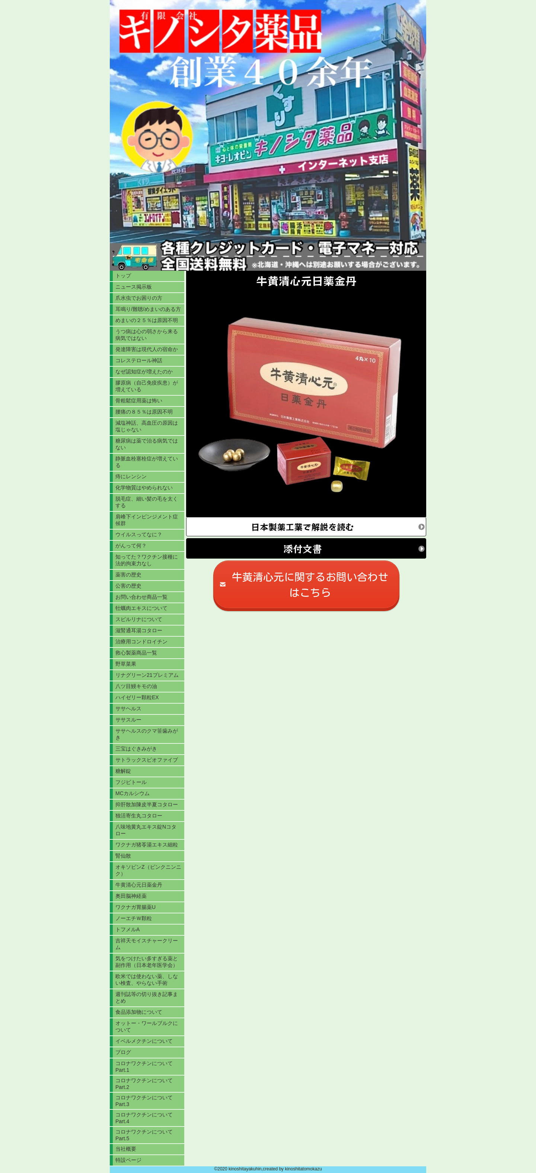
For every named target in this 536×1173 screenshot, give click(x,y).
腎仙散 (123, 856)
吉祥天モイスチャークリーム (146, 944)
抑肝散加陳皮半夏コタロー (146, 804)
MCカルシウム (132, 793)
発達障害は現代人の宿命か (146, 349)
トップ (123, 276)
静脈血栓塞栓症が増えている (146, 462)
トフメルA (127, 929)
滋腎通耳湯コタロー (138, 630)
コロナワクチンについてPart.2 (144, 1083)
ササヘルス (128, 708)
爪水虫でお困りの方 (138, 298)
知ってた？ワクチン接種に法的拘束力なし (146, 560)
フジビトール (131, 782)
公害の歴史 (128, 586)
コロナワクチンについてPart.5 (144, 1135)
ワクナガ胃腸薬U (135, 907)
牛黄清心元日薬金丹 (138, 885)
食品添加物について (138, 1012)
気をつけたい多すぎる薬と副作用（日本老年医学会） (146, 961)
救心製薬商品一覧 (136, 653)
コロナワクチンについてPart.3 (144, 1101)
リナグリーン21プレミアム (147, 675)
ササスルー (128, 720)
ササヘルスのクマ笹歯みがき (146, 734)
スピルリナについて (138, 619)
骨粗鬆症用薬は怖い (138, 401)
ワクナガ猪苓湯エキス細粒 (146, 845)
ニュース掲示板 (133, 287)
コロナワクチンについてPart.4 (144, 1118)
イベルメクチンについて (144, 1041)
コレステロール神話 (138, 360)
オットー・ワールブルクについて (146, 1026)
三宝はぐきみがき (136, 749)
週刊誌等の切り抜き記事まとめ (146, 997)
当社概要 (125, 1149)
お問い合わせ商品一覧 (141, 597)
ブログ (123, 1052)
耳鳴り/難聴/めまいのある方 (148, 309)
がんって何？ (131, 546)
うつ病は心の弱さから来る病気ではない (146, 334)
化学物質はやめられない (144, 488)
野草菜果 (125, 664)
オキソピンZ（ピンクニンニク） (148, 870)
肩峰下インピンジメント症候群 (146, 520)
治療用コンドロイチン (141, 642)
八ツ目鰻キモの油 (136, 686)
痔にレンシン (131, 476)
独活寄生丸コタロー (138, 816)
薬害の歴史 (128, 575)
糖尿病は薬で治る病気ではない (146, 444)
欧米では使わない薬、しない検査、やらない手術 (146, 979)
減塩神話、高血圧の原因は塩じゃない (146, 426)
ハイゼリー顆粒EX (137, 697)
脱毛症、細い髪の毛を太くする (146, 502)
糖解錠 (123, 771)
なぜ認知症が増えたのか (144, 372)
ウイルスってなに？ (138, 534)
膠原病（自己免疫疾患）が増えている (146, 386)
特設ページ (128, 1160)
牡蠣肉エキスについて (141, 608)
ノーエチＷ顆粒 (133, 918)
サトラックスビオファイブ (146, 760)
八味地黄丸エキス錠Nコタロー (145, 830)
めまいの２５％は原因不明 (146, 320)
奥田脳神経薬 (131, 896)
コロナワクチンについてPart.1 (144, 1066)
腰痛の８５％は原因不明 (144, 412)
